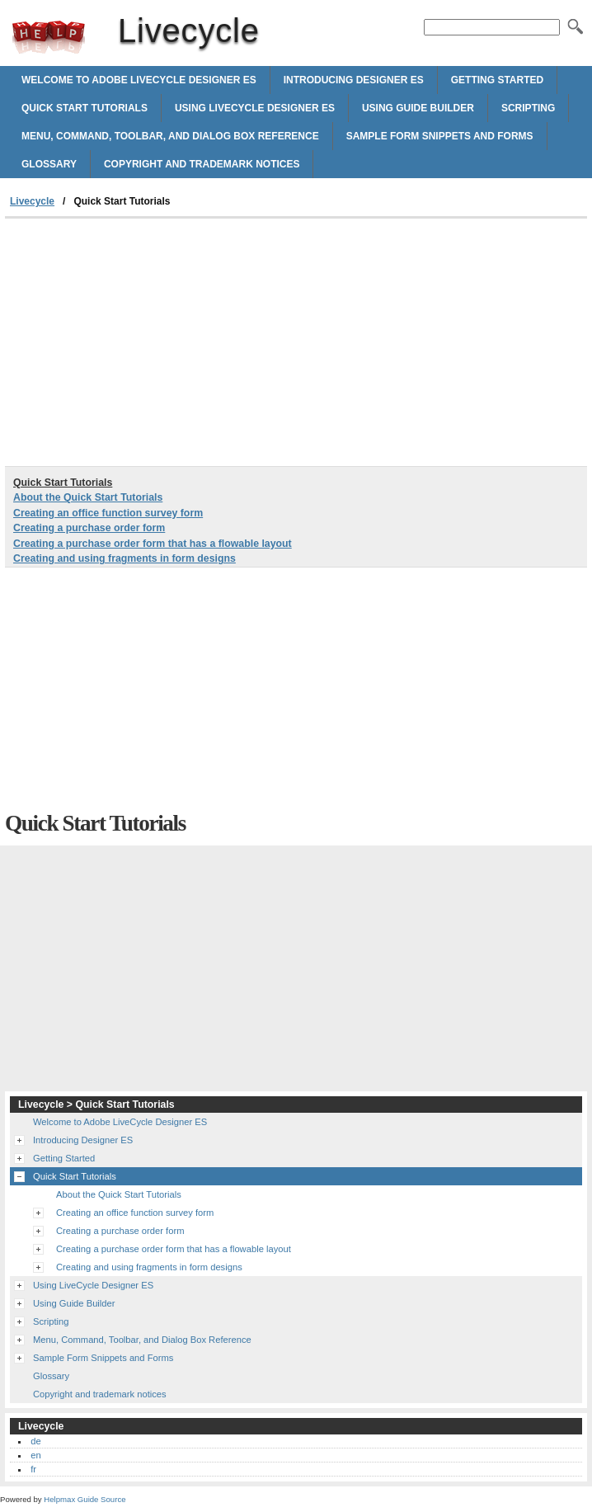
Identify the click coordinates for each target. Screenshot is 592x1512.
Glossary (49, 164)
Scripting (528, 108)
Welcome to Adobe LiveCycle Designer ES (138, 80)
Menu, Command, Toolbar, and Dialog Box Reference (170, 136)
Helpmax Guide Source (84, 1499)
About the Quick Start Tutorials (87, 497)
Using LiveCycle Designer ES (255, 108)
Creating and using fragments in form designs (124, 558)
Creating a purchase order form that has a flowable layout (152, 543)
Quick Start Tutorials (84, 108)
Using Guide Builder (418, 108)
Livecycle (48, 37)
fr (33, 1469)
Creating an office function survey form (108, 513)
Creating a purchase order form (89, 528)
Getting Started (497, 80)
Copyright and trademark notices (202, 164)
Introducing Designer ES (354, 80)
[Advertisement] (143, 342)
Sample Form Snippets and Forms (439, 136)
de (35, 1441)
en (35, 1455)
